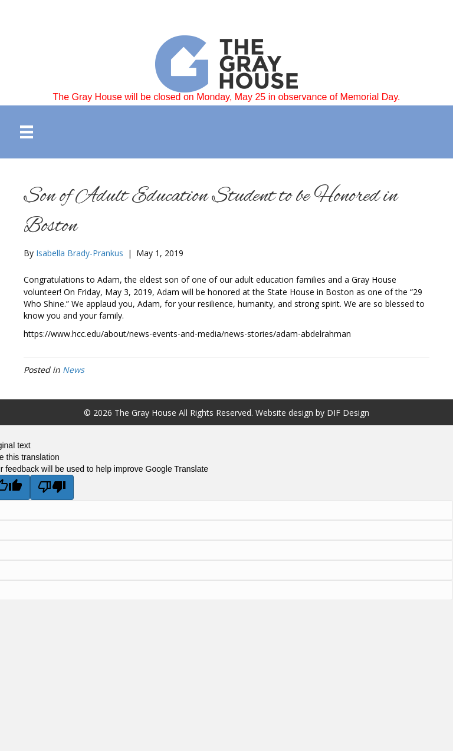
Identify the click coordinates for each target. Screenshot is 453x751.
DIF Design (348, 412)
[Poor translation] (52, 487)
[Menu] (26, 132)
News (73, 369)
